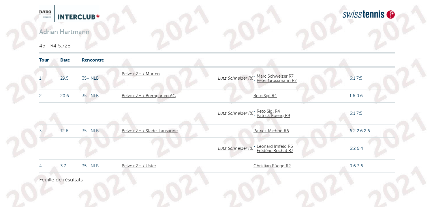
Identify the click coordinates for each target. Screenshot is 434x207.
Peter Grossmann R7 (277, 80)
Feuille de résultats (61, 180)
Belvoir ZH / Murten (141, 74)
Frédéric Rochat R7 (275, 150)
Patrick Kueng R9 (273, 115)
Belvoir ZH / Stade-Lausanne (150, 131)
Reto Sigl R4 (265, 95)
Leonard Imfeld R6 (275, 146)
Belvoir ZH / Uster (139, 166)
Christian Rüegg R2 (272, 166)
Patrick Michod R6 (271, 131)
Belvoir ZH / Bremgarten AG (149, 95)
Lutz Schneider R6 (235, 78)
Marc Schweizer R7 (275, 76)
